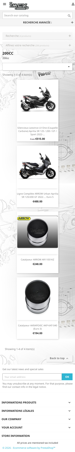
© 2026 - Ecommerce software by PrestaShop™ (28, 447)
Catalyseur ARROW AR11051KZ (37, 259)
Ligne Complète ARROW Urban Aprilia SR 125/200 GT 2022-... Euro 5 (37, 195)
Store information (16, 436)
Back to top (59, 359)
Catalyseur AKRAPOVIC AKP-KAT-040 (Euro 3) (37, 327)
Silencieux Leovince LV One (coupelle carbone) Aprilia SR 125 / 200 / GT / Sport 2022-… (37, 131)
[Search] (37, 15)
